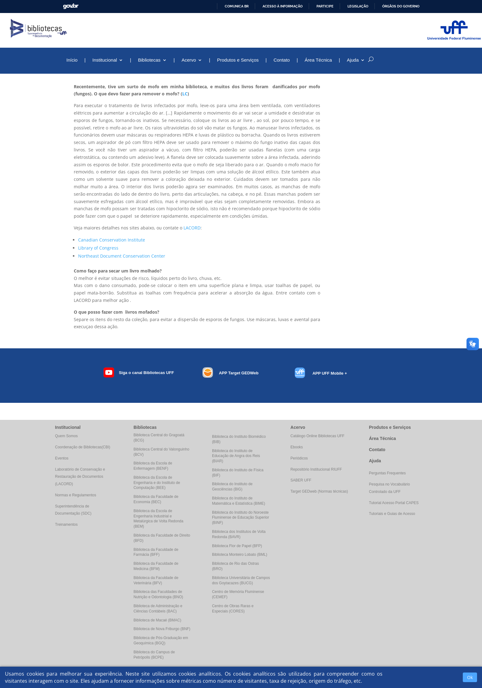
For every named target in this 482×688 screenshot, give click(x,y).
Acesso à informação (283, 6)
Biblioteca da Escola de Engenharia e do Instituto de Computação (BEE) (157, 482)
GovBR (70, 6)
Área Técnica (318, 60)
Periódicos (299, 458)
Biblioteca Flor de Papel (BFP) (237, 546)
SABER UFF (300, 480)
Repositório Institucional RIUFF (316, 469)
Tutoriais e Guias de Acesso (392, 514)
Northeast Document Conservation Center (121, 256)
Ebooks (296, 447)
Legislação (357, 6)
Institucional (104, 60)
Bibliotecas (149, 60)
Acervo (189, 60)
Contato (281, 60)
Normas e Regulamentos (75, 495)
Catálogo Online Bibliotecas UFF (317, 436)
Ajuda (353, 60)
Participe (325, 6)
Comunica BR (237, 6)
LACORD (192, 228)
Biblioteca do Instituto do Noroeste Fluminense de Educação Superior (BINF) (240, 517)
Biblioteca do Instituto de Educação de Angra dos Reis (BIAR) (236, 456)
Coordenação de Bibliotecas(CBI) (82, 447)
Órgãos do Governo (400, 6)
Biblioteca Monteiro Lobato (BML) (239, 554)
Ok (470, 677)
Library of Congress (98, 248)
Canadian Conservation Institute (111, 240)
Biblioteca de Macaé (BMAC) (157, 620)
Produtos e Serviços (238, 60)
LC (185, 94)
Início (71, 60)
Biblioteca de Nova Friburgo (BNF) (162, 629)
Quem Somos (66, 436)
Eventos (62, 458)
